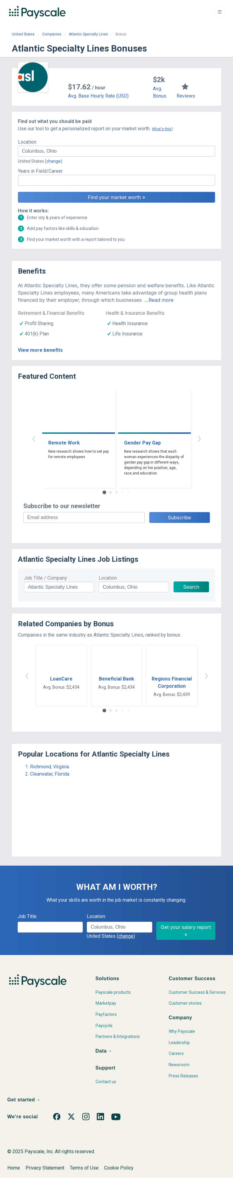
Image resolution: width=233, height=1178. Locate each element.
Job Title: (27, 916)
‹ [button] (34, 438)
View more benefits (40, 350)
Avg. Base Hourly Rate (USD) (98, 96)
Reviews (186, 96)
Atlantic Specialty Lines (88, 34)
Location (108, 578)
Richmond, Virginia (49, 767)
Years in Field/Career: (40, 171)
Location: (27, 142)
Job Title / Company (45, 578)
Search (191, 587)
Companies (51, 34)
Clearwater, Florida (49, 774)
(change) (53, 161)
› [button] (199, 438)
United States (23, 34)
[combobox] (116, 151)
